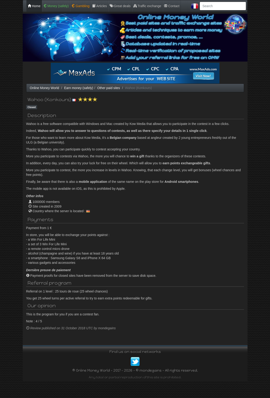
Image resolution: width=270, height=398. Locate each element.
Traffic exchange (147, 6)
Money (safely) (56, 6)
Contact (171, 6)
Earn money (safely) (78, 88)
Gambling (80, 6)
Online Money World (44, 88)
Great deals (120, 6)
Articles (99, 6)
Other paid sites (108, 88)
